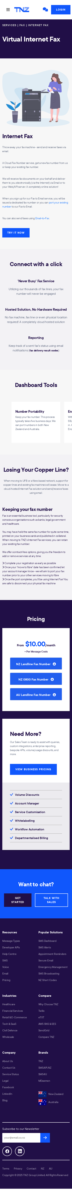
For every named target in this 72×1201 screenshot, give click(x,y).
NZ (42, 1168)
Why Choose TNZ (48, 1004)
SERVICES (9, 25)
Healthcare (8, 1004)
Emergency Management (53, 967)
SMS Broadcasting (49, 973)
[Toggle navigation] (8, 9)
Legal (5, 1080)
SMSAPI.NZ (44, 1067)
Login (60, 9)
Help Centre (9, 954)
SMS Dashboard (47, 941)
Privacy (18, 1168)
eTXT (41, 1017)
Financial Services (12, 1011)
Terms (5, 1168)
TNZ (40, 1061)
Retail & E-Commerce (14, 1017)
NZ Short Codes (47, 980)
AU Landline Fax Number (36, 695)
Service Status (10, 1074)
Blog (4, 1100)
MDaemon (44, 1080)
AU (50, 1168)
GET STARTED (17, 900)
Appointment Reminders (52, 954)
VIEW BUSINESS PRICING (33, 769)
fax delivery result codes (44, 350)
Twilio (41, 1011)
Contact (31, 1168)
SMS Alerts (44, 947)
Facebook (8, 1087)
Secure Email (45, 960)
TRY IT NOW (16, 232)
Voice (5, 967)
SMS (4, 960)
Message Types (11, 941)
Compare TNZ (46, 1037)
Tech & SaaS (9, 1024)
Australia (48, 1102)
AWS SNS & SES (47, 1024)
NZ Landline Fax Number (36, 664)
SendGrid (43, 1030)
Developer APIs (11, 947)
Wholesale (8, 1037)
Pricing (6, 980)
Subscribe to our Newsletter (20, 1129)
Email (5, 973)
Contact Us (8, 1067)
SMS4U (42, 1074)
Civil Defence (9, 1030)
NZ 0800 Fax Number (36, 679)
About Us (7, 1061)
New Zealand (50, 1094)
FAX (22, 25)
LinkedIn (7, 1094)
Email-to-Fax (42, 218)
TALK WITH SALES (51, 900)
